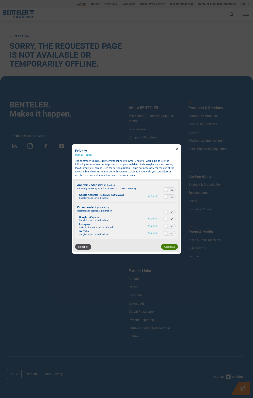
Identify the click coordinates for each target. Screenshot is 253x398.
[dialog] (126, 199)
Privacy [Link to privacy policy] (88, 154)
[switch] (169, 189)
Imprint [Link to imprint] (79, 154)
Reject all (83, 246)
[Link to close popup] (177, 150)
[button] (166, 190)
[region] (126, 210)
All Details (153, 196)
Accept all (169, 246)
